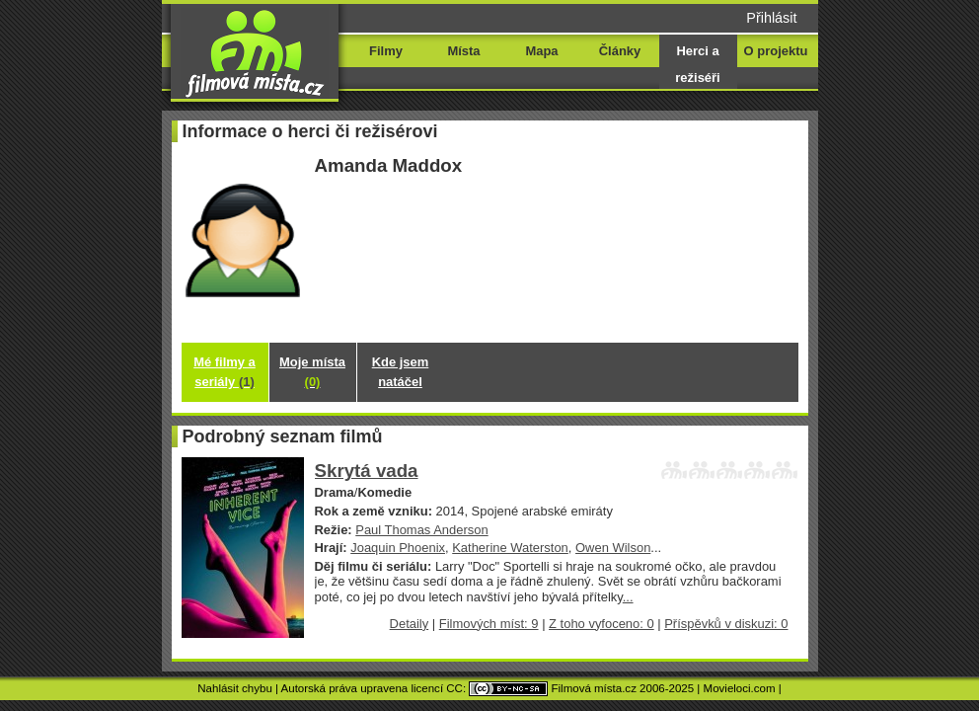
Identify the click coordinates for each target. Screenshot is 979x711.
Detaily (409, 623)
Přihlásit (771, 18)
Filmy (386, 50)
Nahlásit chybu (234, 688)
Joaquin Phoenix (397, 547)
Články (619, 50)
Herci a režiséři (697, 64)
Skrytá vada (366, 470)
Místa (463, 50)
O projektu (776, 50)
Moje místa (312, 372)
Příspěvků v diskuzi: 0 (726, 623)
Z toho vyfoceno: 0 (601, 623)
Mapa (541, 50)
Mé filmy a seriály (224, 372)
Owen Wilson (612, 547)
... (628, 597)
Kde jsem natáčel (400, 372)
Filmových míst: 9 (489, 623)
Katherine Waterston (510, 547)
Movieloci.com (740, 688)
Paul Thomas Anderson (421, 529)
